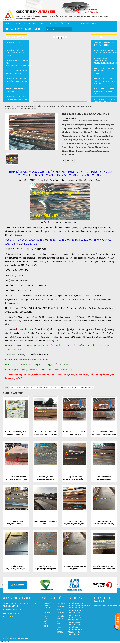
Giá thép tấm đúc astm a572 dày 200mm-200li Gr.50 (75, 433)
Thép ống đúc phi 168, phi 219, (79, 605)
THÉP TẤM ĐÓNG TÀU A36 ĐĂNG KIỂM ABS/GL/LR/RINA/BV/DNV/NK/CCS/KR (17, 63)
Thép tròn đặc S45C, (75, 617)
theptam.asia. (22, 638)
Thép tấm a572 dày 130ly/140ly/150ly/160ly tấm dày (74, 478)
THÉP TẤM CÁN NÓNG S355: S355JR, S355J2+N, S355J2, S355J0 (15, 53)
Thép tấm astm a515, (75, 603)
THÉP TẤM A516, (74, 613)
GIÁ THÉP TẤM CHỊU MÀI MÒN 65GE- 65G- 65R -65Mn (16, 72)
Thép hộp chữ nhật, (75, 620)
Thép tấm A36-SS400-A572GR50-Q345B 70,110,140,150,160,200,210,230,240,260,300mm (105, 60)
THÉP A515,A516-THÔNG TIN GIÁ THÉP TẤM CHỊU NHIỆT (104, 100)
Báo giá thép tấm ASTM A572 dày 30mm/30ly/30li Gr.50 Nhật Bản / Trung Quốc (45, 434)
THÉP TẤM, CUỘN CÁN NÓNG (45, 621)
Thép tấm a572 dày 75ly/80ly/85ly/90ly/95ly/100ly (74, 523)
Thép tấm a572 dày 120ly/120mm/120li (104, 478)
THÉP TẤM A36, (74, 634)
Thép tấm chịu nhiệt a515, (77, 610)
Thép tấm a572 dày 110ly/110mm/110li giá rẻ (16, 523)
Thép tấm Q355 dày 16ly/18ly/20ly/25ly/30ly (45, 478)
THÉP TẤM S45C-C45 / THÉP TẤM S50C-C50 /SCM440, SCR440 (104, 71)
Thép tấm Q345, (74, 632)
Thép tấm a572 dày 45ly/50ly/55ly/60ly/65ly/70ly (104, 523)
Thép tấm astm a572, (75, 622)
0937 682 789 (90, 11)
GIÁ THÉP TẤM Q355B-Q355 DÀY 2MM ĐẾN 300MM (104, 44)
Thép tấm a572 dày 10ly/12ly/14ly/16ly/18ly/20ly (45, 567)
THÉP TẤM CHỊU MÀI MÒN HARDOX (60, 619)
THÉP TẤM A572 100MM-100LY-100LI (45, 523)
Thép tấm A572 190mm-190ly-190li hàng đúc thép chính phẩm (104, 433)
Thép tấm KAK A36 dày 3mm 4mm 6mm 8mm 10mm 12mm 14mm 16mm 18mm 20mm (104, 568)
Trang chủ (9, 106)
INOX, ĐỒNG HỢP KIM (60, 629)
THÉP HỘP (60, 613)
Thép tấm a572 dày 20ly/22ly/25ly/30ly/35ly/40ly (16, 567)
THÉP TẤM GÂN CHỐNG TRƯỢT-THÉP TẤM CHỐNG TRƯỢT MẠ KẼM (17, 81)
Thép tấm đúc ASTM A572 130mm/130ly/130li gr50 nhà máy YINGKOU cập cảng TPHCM (16, 479)
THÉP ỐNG (61, 603)
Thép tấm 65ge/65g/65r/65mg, (78, 608)
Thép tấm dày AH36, (75, 629)
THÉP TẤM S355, (74, 625)
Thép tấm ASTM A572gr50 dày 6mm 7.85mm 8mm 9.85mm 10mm (16, 434)
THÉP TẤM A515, (74, 615)
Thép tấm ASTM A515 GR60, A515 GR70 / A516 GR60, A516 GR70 (105, 91)
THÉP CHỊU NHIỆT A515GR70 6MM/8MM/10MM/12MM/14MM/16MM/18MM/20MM (105, 51)
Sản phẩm (19, 106)
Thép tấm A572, (73, 627)
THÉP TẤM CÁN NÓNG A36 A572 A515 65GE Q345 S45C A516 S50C (17, 98)
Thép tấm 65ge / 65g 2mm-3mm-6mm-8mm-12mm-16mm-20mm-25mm (105, 81)
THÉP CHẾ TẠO (60, 608)
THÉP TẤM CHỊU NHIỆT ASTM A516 (16, 44)
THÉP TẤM (47, 613)
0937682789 (16, 609)
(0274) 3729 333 (13, 613)
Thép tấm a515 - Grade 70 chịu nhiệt (15, 90)
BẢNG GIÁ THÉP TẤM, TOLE (36, 106)
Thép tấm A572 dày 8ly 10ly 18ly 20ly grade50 (75, 567)
